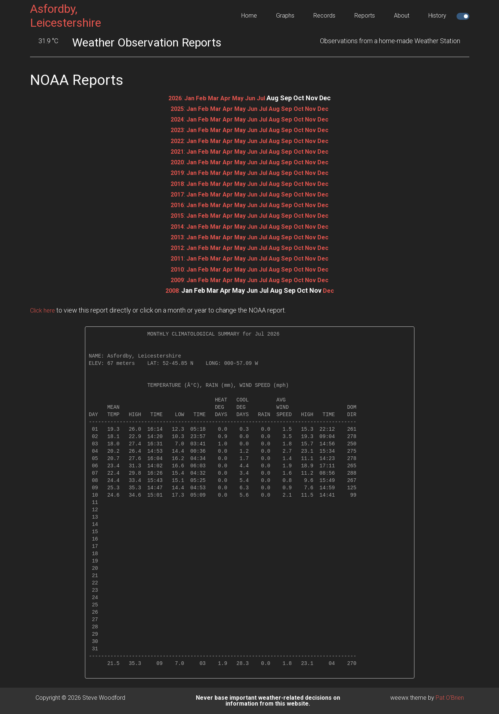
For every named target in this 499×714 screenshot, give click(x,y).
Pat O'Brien (450, 697)
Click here (44, 310)
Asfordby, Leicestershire (65, 16)
